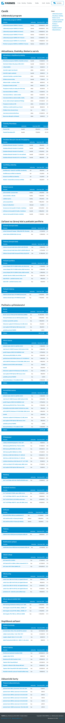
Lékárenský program (57, 13)
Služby (38, 3)
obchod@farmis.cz (17, 718)
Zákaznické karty (56, 29)
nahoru (61, 718)
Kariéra (48, 3)
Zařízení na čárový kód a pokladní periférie (57, 20)
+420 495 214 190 (6, 718)
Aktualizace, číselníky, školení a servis (57, 16)
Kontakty (57, 3)
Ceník (43, 3)
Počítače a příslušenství (55, 24)
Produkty (30, 3)
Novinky (24, 3)
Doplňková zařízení (57, 27)
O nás (19, 3)
